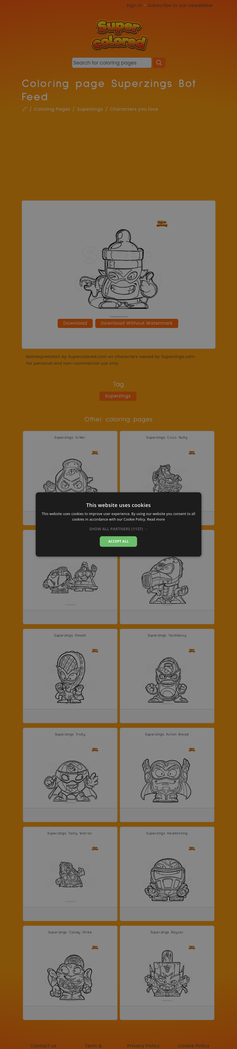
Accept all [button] (118, 541)
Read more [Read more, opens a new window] (156, 519)
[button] (118, 528)
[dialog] (119, 524)
